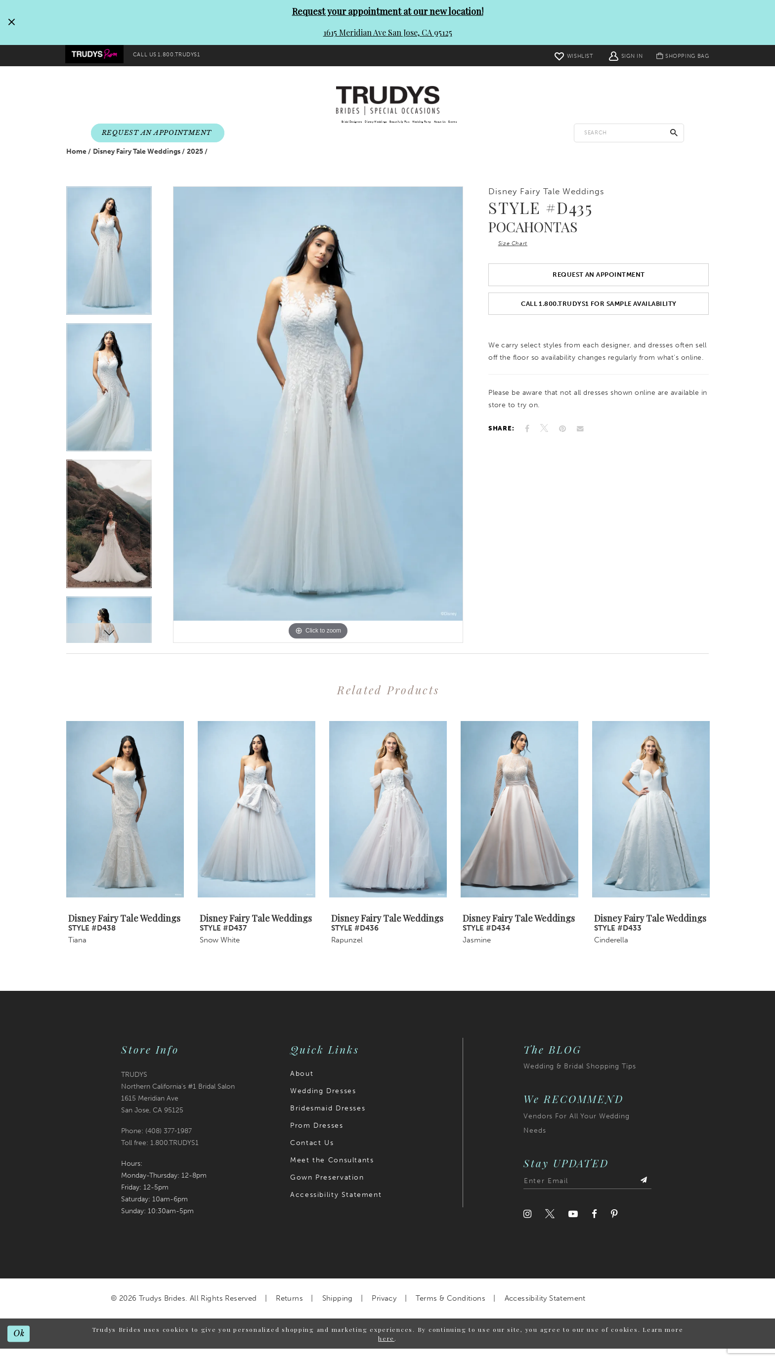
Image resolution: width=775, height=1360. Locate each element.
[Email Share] (580, 452)
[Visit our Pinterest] (614, 1226)
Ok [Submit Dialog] (21, 1344)
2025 (195, 163)
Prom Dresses (316, 1137)
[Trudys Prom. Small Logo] (97, 56)
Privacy (384, 1310)
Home (76, 163)
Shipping (337, 1310)
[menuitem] (97, 56)
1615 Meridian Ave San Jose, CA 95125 (387, 32)
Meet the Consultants (332, 1172)
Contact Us (312, 1154)
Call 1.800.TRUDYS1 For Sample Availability (599, 325)
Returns (289, 1310)
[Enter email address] (587, 1193)
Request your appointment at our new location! (387, 11)
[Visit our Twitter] (549, 1225)
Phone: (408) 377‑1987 (156, 1142)
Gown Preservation (327, 1189)
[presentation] (125, 820)
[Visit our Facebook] (594, 1226)
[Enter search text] (629, 133)
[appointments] (157, 133)
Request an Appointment (598, 291)
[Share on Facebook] (527, 452)
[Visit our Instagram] (527, 1226)
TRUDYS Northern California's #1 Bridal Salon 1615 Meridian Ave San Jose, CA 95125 (178, 1104)
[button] (618, 55)
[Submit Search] (674, 133)
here (386, 1350)
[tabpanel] (109, 266)
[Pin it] (562, 452)
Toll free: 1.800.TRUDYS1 (160, 1154)
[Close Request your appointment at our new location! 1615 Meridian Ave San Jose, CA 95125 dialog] (11, 22)
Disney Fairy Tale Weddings (136, 163)
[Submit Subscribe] (642, 1193)
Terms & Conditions (450, 1310)
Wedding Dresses (323, 1103)
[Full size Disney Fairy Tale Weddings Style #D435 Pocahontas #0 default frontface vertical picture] (318, 426)
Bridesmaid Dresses (327, 1120)
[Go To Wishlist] (566, 55)
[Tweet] (544, 452)
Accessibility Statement (336, 1206)
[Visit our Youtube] (573, 1226)
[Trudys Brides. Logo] (387, 101)
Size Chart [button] (516, 256)
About (301, 1085)
